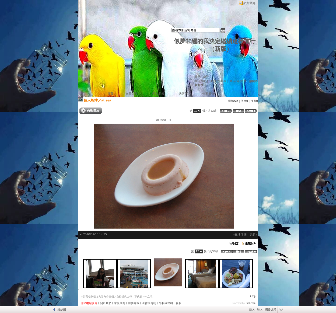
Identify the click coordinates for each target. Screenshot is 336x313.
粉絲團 (61, 309)
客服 (178, 303)
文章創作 (132, 93)
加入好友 (200, 81)
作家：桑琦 (202, 76)
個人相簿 (158, 93)
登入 (252, 309)
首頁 (110, 93)
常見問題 (119, 303)
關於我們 (105, 303)
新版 (220, 49)
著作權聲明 (149, 303)
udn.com (251, 303)
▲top (252, 296)
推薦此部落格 (218, 81)
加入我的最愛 (238, 81)
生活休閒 (240, 234)
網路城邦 (249, 3)
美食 (253, 234)
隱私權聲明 (166, 303)
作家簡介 (208, 93)
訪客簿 (183, 93)
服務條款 (133, 303)
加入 (259, 309)
